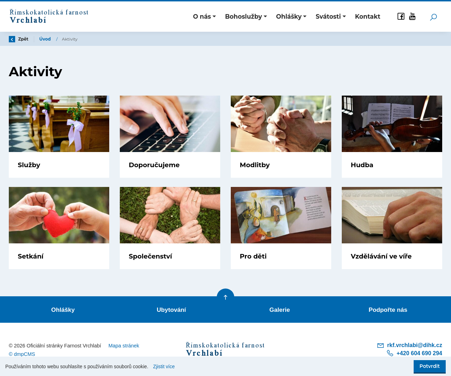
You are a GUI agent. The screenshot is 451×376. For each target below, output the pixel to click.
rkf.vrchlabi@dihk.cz (409, 345)
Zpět (19, 39)
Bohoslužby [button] (243, 16)
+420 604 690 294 (414, 353)
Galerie (280, 309)
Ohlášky (63, 309)
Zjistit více (164, 366)
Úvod (45, 39)
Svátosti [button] (328, 16)
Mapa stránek (124, 345)
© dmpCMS (22, 354)
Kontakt (367, 16)
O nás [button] (202, 16)
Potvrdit (430, 366)
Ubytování (171, 309)
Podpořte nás (388, 309)
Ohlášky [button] (289, 16)
